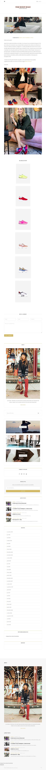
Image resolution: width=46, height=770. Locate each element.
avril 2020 (8, 537)
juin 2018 (8, 563)
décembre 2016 (10, 610)
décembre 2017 (10, 578)
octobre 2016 (9, 612)
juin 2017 (8, 592)
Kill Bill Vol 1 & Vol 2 (16, 514)
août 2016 (9, 618)
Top (41, 767)
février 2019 (9, 549)
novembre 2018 (10, 555)
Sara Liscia (10, 30)
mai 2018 (8, 566)
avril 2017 (8, 598)
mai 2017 (8, 595)
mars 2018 (9, 569)
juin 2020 (8, 534)
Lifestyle (14, 507)
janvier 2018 (9, 575)
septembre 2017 (10, 586)
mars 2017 (9, 601)
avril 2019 (8, 546)
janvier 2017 (9, 607)
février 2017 (9, 604)
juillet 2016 (9, 621)
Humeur (14, 501)
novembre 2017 (10, 581)
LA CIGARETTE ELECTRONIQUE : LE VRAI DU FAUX (22, 508)
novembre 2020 (10, 531)
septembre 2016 (10, 615)
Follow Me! (2, 764)
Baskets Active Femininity (24, 37)
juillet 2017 (9, 589)
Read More (23, 404)
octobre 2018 (9, 557)
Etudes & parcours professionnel (19, 503)
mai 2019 (8, 543)
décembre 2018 (10, 552)
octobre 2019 (9, 540)
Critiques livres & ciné (17, 512)
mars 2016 (9, 624)
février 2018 (9, 572)
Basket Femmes (28, 61)
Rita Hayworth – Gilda (17, 519)
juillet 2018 (9, 560)
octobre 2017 (9, 584)
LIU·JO (31, 37)
